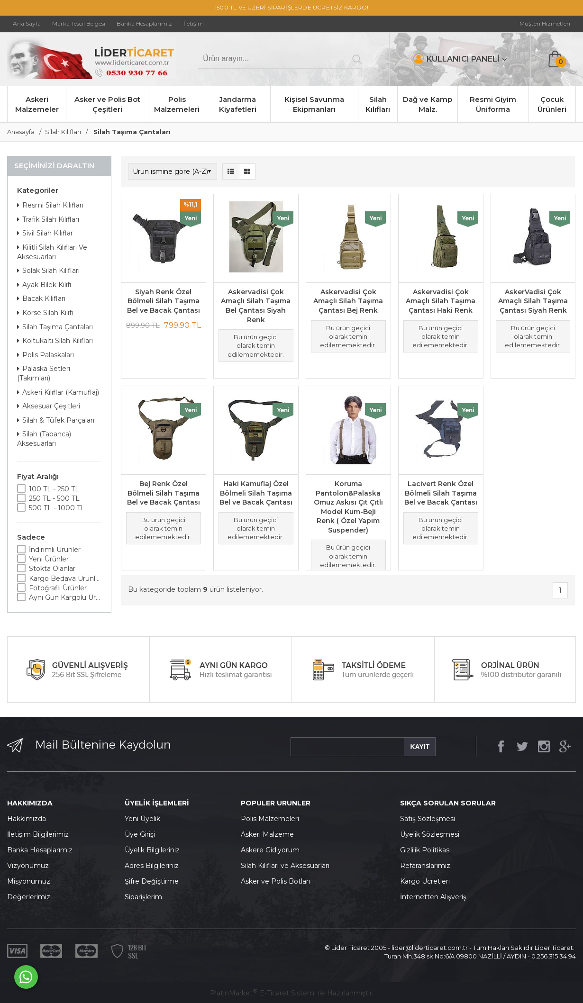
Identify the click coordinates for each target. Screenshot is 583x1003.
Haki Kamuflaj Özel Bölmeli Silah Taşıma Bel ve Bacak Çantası (255, 492)
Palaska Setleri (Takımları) (43, 373)
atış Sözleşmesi (429, 818)
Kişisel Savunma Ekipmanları (314, 104)
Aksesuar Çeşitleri (48, 406)
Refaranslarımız (425, 865)
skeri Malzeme (270, 834)
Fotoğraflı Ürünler (58, 588)
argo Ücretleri (427, 881)
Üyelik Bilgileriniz (152, 850)
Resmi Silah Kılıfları (50, 205)
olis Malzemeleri (272, 818)
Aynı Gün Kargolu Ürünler (65, 597)
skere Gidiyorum (273, 850)
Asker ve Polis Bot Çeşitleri (107, 104)
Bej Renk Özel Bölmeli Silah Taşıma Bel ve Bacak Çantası (163, 492)
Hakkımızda (26, 818)
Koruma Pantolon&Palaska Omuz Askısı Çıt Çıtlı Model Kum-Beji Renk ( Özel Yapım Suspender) (348, 506)
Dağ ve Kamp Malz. (427, 104)
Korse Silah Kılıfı (45, 312)
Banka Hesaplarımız (40, 850)
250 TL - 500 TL (54, 498)
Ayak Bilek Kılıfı (44, 284)
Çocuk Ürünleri (551, 104)
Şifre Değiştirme (152, 881)
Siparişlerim (143, 897)
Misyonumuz (28, 881)
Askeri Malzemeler (37, 104)
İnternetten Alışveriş (433, 897)
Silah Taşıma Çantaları (55, 327)
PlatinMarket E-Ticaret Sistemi (263, 993)
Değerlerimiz (28, 897)
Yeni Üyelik (142, 818)
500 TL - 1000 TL (57, 508)
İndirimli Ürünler (55, 549)
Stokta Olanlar (52, 568)
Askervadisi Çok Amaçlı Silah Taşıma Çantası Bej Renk (348, 301)
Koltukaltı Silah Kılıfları (55, 340)
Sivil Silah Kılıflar (45, 233)
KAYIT (419, 746)
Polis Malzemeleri (177, 104)
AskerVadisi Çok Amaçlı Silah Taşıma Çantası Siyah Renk (533, 301)
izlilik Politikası (428, 850)
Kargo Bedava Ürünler (65, 578)
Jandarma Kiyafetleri (237, 104)
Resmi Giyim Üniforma (493, 104)
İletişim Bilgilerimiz (38, 834)
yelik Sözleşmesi (432, 834)
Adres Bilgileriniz (152, 865)
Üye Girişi (140, 834)
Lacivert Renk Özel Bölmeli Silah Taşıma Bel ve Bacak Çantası (440, 492)
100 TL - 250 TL (54, 489)
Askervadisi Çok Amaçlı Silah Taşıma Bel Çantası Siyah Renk (256, 306)
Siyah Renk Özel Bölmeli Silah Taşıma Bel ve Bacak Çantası (163, 301)
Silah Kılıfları (377, 104)
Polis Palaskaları (45, 355)
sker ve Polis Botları (278, 881)
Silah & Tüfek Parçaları (55, 420)
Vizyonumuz (28, 865)
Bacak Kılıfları (41, 298)
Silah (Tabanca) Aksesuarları (44, 439)
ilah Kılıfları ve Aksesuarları (287, 865)
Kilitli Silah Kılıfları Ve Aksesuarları (52, 252)
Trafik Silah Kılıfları (48, 219)
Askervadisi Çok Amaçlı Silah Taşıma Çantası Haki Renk (440, 301)
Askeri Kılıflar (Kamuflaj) (58, 392)
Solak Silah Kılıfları (48, 270)
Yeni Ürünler (49, 559)
